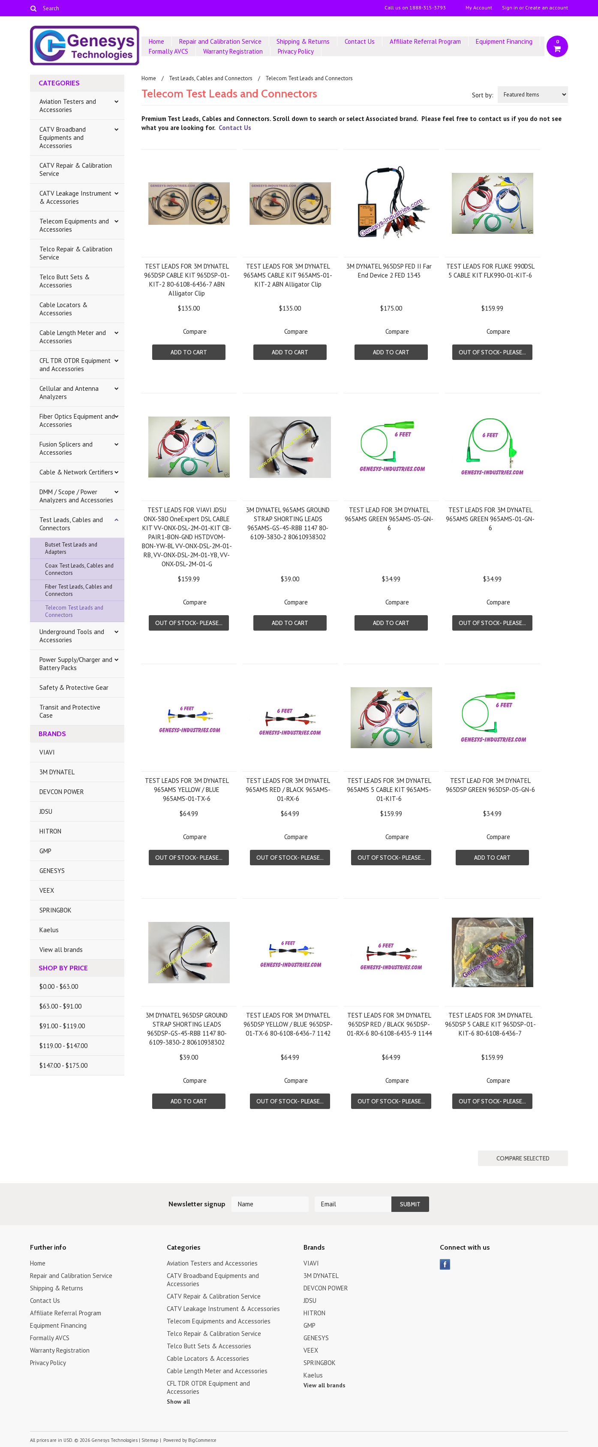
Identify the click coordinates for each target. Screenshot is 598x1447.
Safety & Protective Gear (73, 687)
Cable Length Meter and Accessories (72, 337)
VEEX (46, 890)
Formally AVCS (168, 51)
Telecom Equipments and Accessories (74, 225)
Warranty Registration (233, 51)
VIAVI (47, 752)
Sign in (510, 8)
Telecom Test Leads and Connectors (74, 611)
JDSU (45, 811)
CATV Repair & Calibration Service (75, 169)
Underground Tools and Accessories (71, 636)
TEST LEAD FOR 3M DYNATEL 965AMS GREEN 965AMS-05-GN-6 (389, 519)
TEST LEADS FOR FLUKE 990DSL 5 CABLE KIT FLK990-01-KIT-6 (490, 270)
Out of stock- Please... (492, 352)
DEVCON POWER (61, 792)
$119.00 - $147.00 (63, 1046)
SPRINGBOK (55, 910)
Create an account (546, 8)
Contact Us (360, 41)
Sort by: (482, 95)
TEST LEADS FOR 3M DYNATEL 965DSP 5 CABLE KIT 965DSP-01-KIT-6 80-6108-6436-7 (490, 1024)
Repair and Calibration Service (220, 41)
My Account (479, 8)
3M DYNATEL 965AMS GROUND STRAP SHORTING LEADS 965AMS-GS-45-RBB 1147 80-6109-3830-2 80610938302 (288, 523)
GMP (45, 851)
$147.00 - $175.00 (63, 1065)
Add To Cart (189, 352)
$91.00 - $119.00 (62, 1026)
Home (156, 41)
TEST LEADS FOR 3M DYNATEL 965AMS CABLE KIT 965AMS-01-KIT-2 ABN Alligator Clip (287, 275)
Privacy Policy (296, 51)
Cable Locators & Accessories (63, 309)
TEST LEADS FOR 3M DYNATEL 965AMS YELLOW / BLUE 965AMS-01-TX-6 (187, 789)
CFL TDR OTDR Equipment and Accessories (75, 364)
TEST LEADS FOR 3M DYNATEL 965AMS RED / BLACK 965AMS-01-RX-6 (288, 789)
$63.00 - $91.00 (60, 1006)
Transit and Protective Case (69, 711)
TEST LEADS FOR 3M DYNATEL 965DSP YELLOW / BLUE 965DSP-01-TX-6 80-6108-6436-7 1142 (288, 1024)
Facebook (445, 1264)
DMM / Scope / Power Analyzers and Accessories (76, 496)
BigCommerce (202, 1440)
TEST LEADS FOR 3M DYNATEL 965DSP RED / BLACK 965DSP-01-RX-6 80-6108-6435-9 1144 (389, 1024)
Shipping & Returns (303, 41)
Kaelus (49, 930)
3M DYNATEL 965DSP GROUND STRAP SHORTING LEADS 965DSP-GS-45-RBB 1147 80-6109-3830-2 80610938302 (187, 1028)
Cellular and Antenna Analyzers (69, 392)
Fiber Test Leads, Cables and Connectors (78, 590)
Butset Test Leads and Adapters (71, 548)
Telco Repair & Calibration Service (75, 253)
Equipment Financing (504, 41)
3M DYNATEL (57, 772)
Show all (178, 1401)
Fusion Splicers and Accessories (66, 448)
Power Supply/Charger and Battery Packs (75, 664)
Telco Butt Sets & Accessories (64, 281)
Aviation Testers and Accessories (67, 105)
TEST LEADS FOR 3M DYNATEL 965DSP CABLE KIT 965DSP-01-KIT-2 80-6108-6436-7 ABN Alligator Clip (187, 279)
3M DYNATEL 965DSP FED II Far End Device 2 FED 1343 (389, 270)
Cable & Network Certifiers (76, 472)
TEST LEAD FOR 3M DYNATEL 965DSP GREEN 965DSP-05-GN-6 (490, 785)
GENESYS (52, 871)
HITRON (50, 831)
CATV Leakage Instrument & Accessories (75, 197)
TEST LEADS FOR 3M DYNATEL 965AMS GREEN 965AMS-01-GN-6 (490, 519)
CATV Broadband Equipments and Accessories (62, 137)
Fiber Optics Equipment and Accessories (77, 420)
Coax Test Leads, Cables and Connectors (79, 569)
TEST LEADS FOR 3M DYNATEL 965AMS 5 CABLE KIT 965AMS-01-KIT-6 (389, 789)
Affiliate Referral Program (425, 41)
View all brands (61, 950)
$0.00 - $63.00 (58, 986)
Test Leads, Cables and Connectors (71, 524)
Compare (195, 331)
